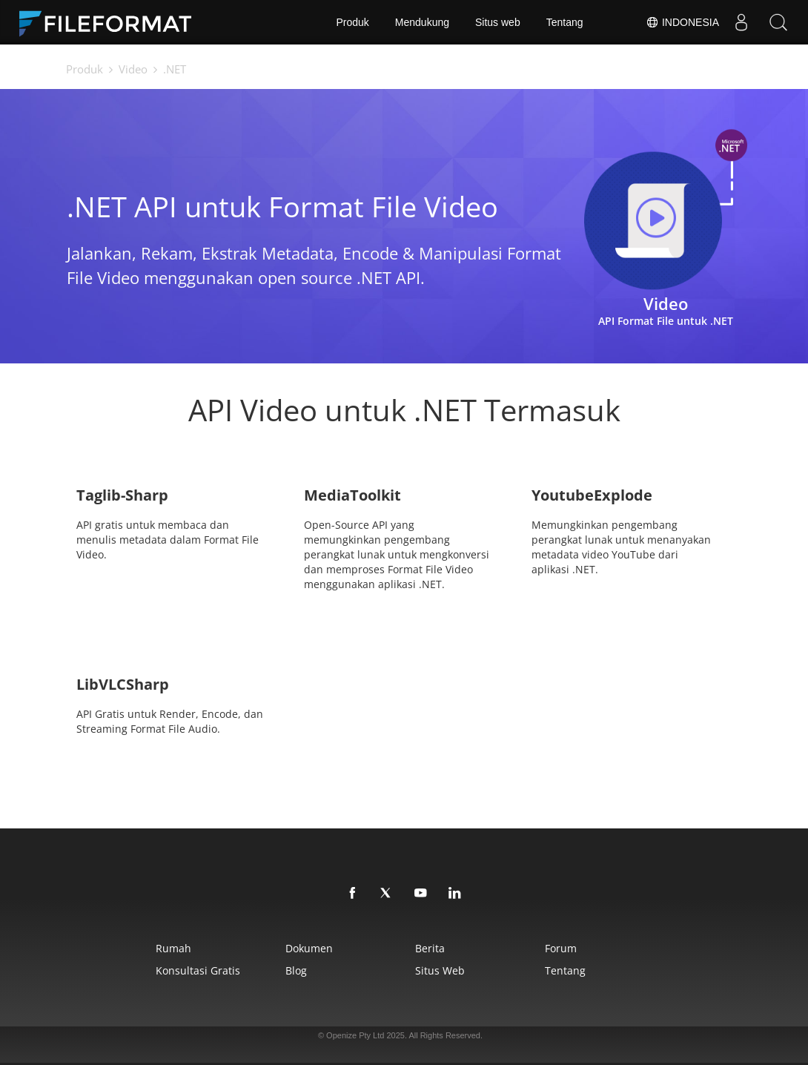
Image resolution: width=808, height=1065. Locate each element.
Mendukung (422, 22)
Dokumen (309, 948)
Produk (352, 22)
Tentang (564, 22)
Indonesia (682, 22)
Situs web (497, 22)
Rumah (173, 948)
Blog (296, 970)
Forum (561, 948)
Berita (430, 948)
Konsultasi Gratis (198, 970)
